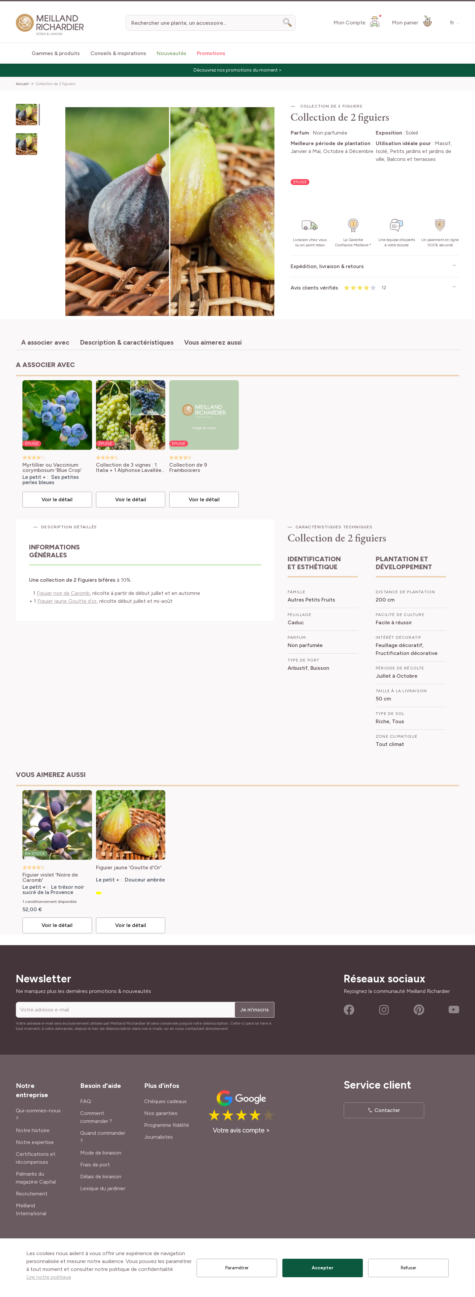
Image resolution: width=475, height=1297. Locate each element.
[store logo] (50, 24)
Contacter (387, 1110)
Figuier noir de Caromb (63, 593)
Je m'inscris (254, 1009)
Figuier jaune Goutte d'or (67, 601)
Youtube (454, 1009)
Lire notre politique (48, 1277)
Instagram (384, 1009)
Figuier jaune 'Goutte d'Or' (129, 868)
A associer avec (45, 342)
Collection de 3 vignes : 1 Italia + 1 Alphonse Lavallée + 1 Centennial (128, 467)
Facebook (349, 1009)
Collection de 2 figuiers (55, 83)
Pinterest (419, 1009)
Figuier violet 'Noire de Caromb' (50, 877)
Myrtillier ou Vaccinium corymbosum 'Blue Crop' (52, 467)
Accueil (22, 83)
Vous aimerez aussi (213, 342)
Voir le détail (57, 499)
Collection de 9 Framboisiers (188, 467)
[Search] (287, 22)
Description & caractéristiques (127, 342)
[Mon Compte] (357, 21)
